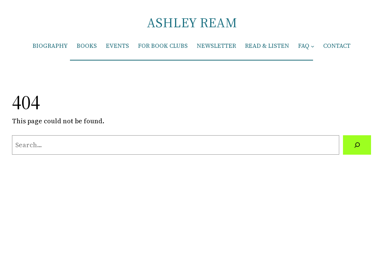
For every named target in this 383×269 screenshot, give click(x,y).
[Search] (357, 144)
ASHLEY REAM (192, 22)
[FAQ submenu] (312, 45)
